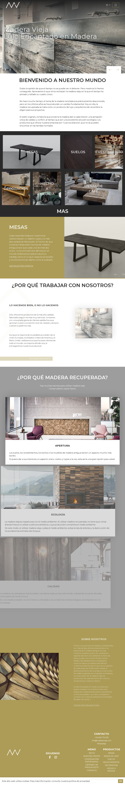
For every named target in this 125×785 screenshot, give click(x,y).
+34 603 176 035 (101, 737)
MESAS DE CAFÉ (111, 756)
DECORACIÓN (111, 765)
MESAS (111, 753)
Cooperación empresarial (92, 760)
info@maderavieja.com (101, 740)
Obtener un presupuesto (92, 766)
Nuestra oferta (91, 756)
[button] (110, 69)
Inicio (92, 753)
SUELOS (111, 759)
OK (120, 781)
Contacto (92, 770)
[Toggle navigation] (115, 5)
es (107, 5)
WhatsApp (101, 744)
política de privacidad (79, 781)
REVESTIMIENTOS (111, 762)
